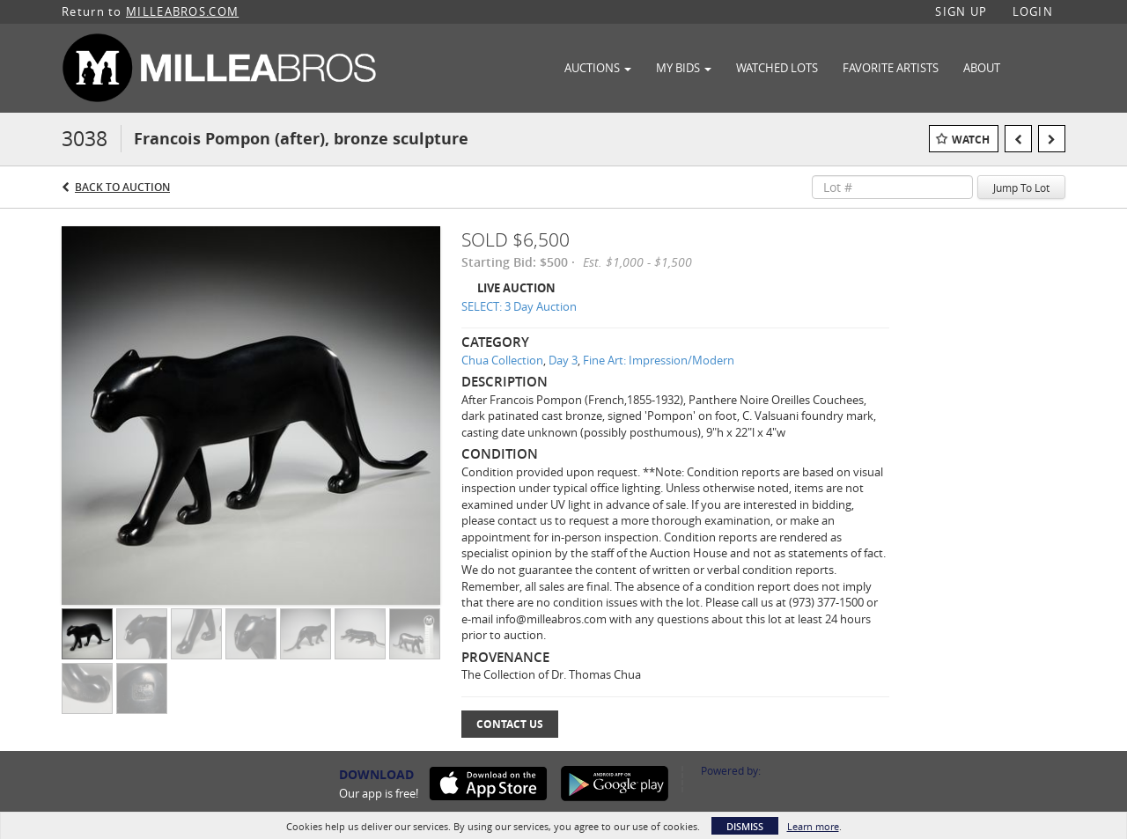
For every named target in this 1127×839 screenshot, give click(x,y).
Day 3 (563, 360)
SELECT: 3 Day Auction (519, 306)
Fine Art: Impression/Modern (658, 360)
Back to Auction (122, 187)
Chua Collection (502, 360)
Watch (971, 139)
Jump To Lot (1021, 187)
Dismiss (744, 826)
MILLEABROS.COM (182, 11)
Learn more (813, 826)
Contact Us (509, 724)
